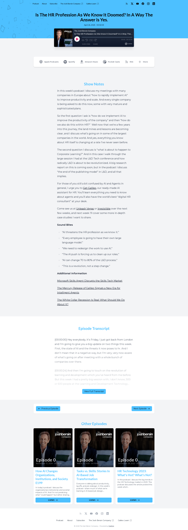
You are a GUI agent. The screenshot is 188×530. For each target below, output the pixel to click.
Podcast (36, 4)
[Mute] (83, 40)
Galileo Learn (92, 3)
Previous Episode (48, 408)
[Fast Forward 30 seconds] (95, 40)
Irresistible (104, 208)
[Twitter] (132, 3)
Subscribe (53, 4)
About (44, 4)
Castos (111, 526)
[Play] (77, 39)
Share (95, 44)
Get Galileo (89, 188)
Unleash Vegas (85, 208)
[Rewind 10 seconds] (86, 40)
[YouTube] (137, 3)
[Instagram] (148, 3)
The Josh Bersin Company (71, 3)
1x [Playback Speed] (91, 40)
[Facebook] (143, 3)
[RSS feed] (126, 3)
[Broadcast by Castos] (128, 44)
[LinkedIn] (154, 3)
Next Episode (142, 408)
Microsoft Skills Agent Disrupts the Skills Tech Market (89, 280)
